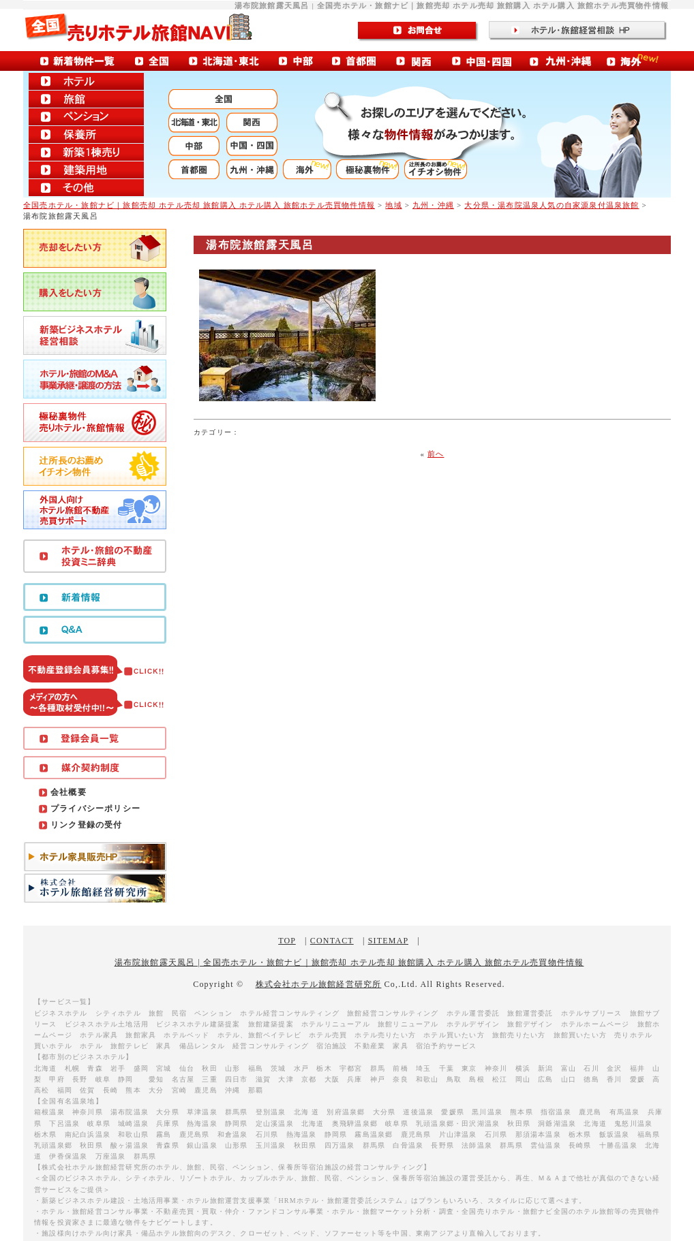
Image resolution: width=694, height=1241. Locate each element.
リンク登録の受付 (86, 825)
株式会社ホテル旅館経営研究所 (319, 984)
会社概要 (68, 792)
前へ (435, 454)
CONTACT (332, 940)
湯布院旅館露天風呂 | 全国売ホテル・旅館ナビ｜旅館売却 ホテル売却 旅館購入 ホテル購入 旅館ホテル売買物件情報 (349, 962)
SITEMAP (388, 940)
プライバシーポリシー (95, 808)
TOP (287, 940)
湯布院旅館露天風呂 (260, 245)
